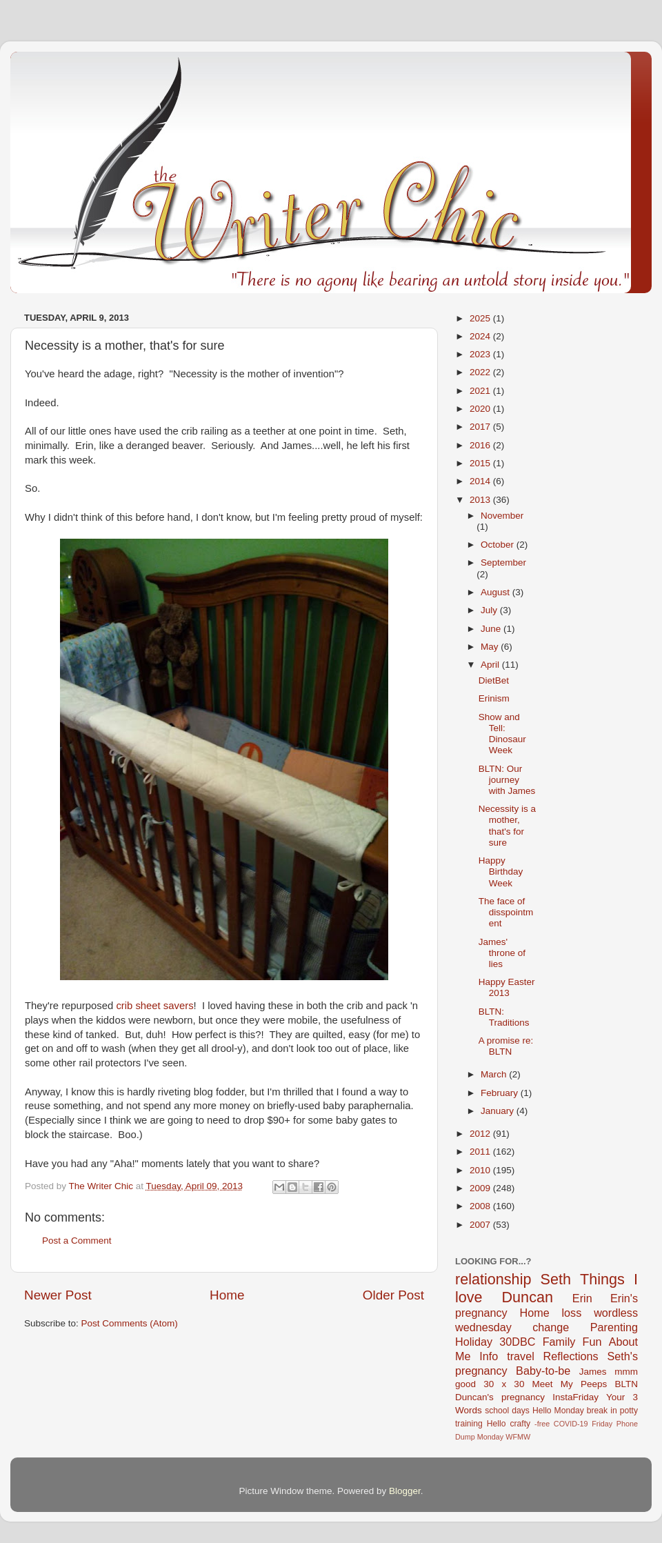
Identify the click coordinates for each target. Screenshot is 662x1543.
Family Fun (572, 1341)
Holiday (473, 1341)
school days (507, 1410)
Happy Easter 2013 (507, 987)
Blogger (405, 1491)
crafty (520, 1423)
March (495, 1074)
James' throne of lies (502, 953)
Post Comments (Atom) (129, 1323)
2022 (481, 372)
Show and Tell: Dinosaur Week (502, 734)
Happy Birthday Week (501, 871)
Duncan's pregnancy (500, 1397)
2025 (481, 318)
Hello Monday (558, 1410)
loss (571, 1312)
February (501, 1093)
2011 (481, 1151)
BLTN (626, 1384)
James (593, 1371)
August (496, 592)
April (491, 664)
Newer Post (58, 1295)
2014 (481, 481)
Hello (496, 1423)
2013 (481, 500)
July (490, 610)
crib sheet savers (154, 1005)
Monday (490, 1437)
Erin (582, 1298)
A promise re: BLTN (506, 1046)
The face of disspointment (506, 912)
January (498, 1111)
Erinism (494, 698)
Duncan (527, 1297)
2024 (481, 336)
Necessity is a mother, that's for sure (507, 826)
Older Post (393, 1295)
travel (520, 1356)
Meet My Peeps (570, 1384)
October (498, 544)
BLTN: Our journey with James (507, 780)
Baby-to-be (543, 1370)
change (550, 1327)
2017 (481, 426)
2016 (481, 445)
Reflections (571, 1356)
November (502, 515)
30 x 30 (503, 1384)
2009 (481, 1188)
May (491, 646)
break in (602, 1410)
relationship (493, 1279)
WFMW (517, 1437)
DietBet (494, 680)
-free (542, 1424)
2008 (481, 1206)
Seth (556, 1279)
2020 (481, 409)
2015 (481, 463)
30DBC (517, 1341)
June (492, 629)
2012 (481, 1133)
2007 (481, 1225)
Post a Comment (77, 1240)
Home (227, 1295)
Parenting (614, 1327)
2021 (481, 391)
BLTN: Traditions (504, 1017)
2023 (481, 354)
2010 (481, 1170)
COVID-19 (571, 1424)
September (503, 562)
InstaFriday (575, 1397)
